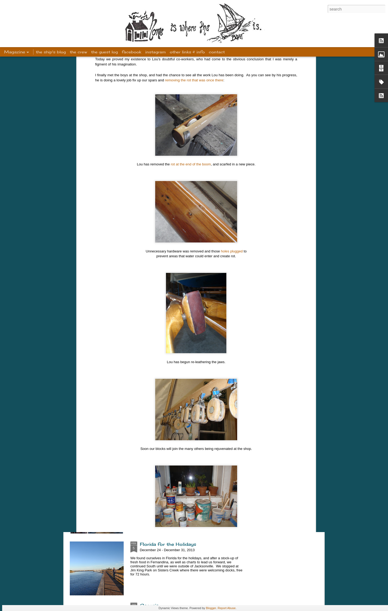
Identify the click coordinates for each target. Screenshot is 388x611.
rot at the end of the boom (191, 96)
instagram (155, 52)
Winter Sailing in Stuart (167, 483)
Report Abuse (227, 608)
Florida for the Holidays (168, 544)
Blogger (211, 608)
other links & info (187, 52)
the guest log (104, 52)
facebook (131, 52)
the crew (78, 52)
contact (217, 52)
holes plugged (232, 183)
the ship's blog (51, 52)
